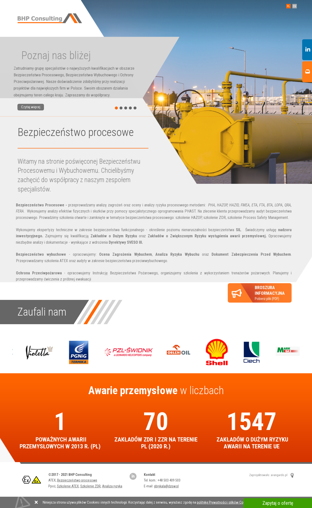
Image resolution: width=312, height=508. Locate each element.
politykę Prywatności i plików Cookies (224, 502)
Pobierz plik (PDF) (267, 293)
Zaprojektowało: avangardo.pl (268, 475)
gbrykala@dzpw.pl (166, 486)
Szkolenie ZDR (90, 486)
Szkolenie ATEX (68, 486)
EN (294, 6)
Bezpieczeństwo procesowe (77, 480)
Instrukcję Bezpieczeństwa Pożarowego (122, 273)
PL (287, 6)
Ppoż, (52, 486)
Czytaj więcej (30, 107)
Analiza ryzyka (112, 486)
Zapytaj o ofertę (277, 503)
